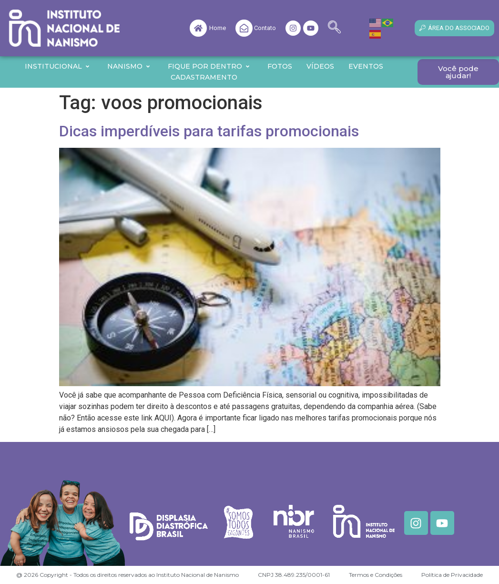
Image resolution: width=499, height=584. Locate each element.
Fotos (279, 66)
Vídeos (320, 66)
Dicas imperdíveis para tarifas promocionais (209, 131)
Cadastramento (204, 77)
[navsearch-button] (334, 28)
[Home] (198, 28)
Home (217, 27)
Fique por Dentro (209, 66)
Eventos (365, 66)
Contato (265, 27)
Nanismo (129, 66)
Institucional (57, 66)
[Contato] (244, 28)
